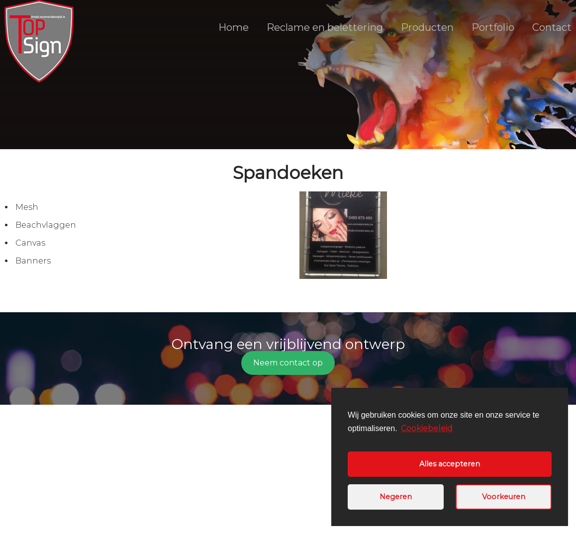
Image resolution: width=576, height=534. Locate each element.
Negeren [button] (396, 496)
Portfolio (493, 27)
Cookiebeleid (427, 428)
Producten (427, 27)
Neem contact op (288, 362)
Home (233, 27)
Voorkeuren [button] (503, 496)
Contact (552, 27)
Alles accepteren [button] (449, 463)
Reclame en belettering (325, 27)
